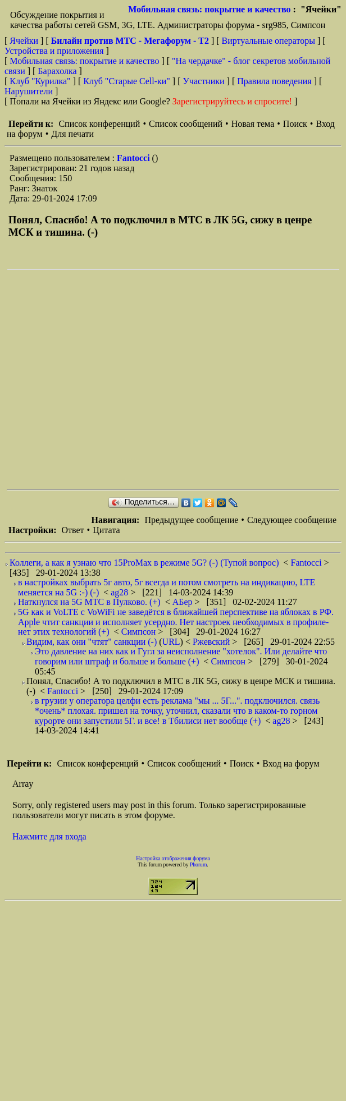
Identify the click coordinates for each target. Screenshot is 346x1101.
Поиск (295, 124)
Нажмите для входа (49, 836)
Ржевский (212, 641)
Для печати (72, 134)
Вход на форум (290, 763)
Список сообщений (185, 124)
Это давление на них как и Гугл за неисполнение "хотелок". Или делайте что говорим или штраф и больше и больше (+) (181, 656)
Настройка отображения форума (173, 858)
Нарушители (28, 91)
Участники (204, 81)
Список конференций (99, 124)
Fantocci (134, 158)
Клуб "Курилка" (40, 81)
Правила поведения (274, 81)
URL (171, 641)
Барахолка (57, 71)
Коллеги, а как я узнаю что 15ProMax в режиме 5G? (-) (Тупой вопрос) (144, 562)
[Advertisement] (105, 379)
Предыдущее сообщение (191, 520)
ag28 (120, 592)
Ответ (72, 530)
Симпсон (139, 631)
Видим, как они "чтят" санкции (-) (91, 641)
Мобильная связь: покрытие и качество (209, 9)
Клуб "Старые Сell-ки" (126, 81)
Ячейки (25, 40)
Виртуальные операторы (268, 40)
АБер (183, 602)
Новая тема (253, 124)
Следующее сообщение (291, 520)
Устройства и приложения (54, 51)
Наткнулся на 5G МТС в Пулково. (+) (89, 602)
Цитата (106, 530)
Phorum (198, 864)
